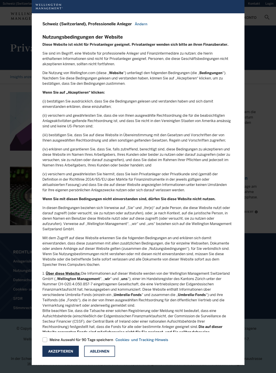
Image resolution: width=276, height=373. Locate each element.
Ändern (141, 24)
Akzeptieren (60, 351)
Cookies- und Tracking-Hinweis (141, 340)
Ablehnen (99, 351)
